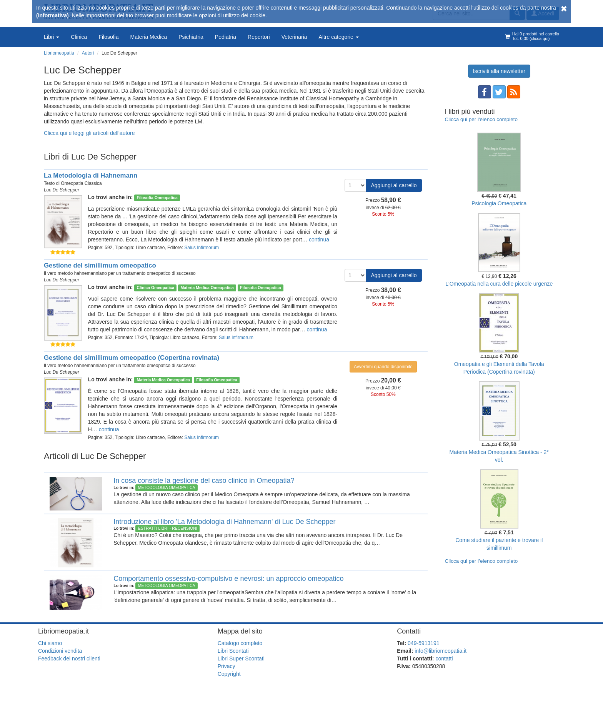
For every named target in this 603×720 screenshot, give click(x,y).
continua (319, 239)
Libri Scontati (233, 651)
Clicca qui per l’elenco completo (481, 561)
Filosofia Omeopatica (157, 197)
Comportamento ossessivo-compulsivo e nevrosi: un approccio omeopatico (228, 578)
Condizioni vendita (60, 651)
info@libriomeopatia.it (440, 651)
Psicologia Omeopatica (498, 203)
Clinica (79, 37)
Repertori (259, 37)
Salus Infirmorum (201, 247)
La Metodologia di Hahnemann (90, 175)
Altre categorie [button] (339, 37)
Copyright (229, 674)
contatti (444, 658)
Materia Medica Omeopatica (206, 287)
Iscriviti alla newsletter (499, 71)
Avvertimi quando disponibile (383, 366)
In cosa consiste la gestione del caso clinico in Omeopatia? (203, 480)
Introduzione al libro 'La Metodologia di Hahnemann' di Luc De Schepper (224, 521)
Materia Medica (148, 37)
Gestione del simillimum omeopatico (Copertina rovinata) (131, 357)
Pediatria (225, 37)
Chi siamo (50, 643)
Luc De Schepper (61, 190)
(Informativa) (52, 15)
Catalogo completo (240, 643)
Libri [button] (51, 37)
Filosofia (108, 37)
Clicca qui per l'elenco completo (481, 119)
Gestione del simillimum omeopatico (100, 265)
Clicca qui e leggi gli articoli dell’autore (89, 133)
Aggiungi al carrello (393, 185)
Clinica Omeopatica (155, 287)
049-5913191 (424, 643)
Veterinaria (294, 37)
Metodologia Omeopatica (166, 487)
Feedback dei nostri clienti (69, 658)
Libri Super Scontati (241, 658)
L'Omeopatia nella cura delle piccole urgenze (499, 284)
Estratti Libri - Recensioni (167, 528)
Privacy (226, 666)
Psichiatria (190, 37)
